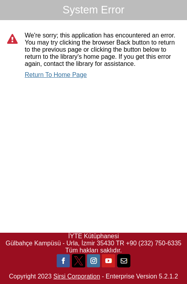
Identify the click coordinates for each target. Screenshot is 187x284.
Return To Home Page (56, 74)
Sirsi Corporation (76, 276)
